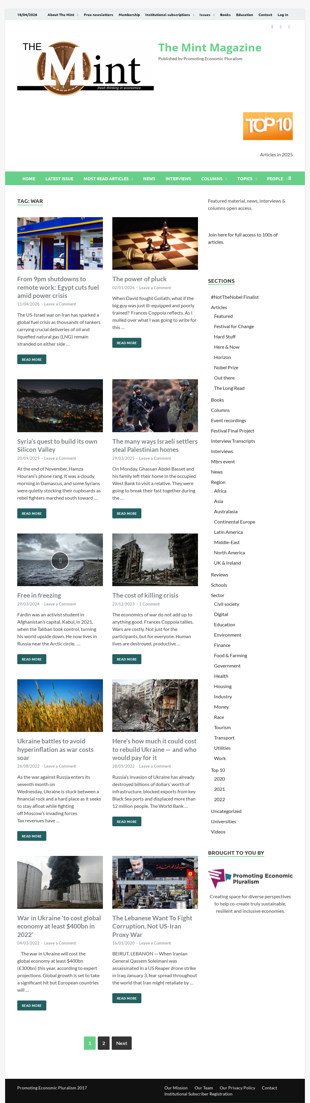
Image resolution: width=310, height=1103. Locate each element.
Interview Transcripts (233, 441)
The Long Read (229, 388)
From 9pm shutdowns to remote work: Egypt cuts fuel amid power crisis (58, 287)
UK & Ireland (227, 563)
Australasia (226, 511)
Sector (217, 595)
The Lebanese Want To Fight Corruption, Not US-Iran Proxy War (152, 926)
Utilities (222, 748)
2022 (219, 799)
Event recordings (228, 420)
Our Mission (176, 1087)
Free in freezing (39, 595)
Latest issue (59, 178)
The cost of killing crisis (145, 595)
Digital (221, 614)
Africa (220, 491)
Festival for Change (234, 326)
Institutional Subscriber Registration (198, 1093)
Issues (205, 14)
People (275, 178)
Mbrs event (223, 461)
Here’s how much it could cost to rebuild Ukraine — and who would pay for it (154, 749)
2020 (219, 779)
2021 (219, 789)
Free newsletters (98, 14)
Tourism (222, 727)
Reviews (219, 574)
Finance (222, 645)
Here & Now (226, 347)
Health (221, 676)
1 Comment (149, 604)
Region (218, 482)
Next (121, 1043)
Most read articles (106, 178)
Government (227, 665)
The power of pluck (139, 278)
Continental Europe (234, 521)
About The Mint (61, 14)
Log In (283, 14)
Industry (223, 696)
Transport (224, 737)
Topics (244, 178)
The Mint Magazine (210, 47)
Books (225, 14)
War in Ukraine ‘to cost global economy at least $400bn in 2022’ (59, 926)
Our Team (204, 1087)
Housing (223, 686)
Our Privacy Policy (237, 1087)
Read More (29, 358)
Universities (223, 821)
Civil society (226, 604)
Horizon (222, 357)
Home (28, 178)
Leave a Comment (60, 304)
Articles (219, 307)
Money (221, 707)
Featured (223, 316)
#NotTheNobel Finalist (235, 297)
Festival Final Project (232, 430)
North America (229, 552)
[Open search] (289, 178)
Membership (129, 14)
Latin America (228, 532)
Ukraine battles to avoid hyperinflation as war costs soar (55, 749)
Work (220, 758)
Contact (265, 14)
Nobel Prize (226, 367)
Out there (224, 377)
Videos (218, 831)
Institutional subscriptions (167, 14)
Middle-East (227, 542)
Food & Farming (230, 655)
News (149, 178)
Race (219, 717)
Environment (227, 635)
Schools (219, 585)
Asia (218, 501)
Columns (212, 178)
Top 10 (218, 770)
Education (244, 14)
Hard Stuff (225, 336)
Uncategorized (226, 811)
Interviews (178, 178)
